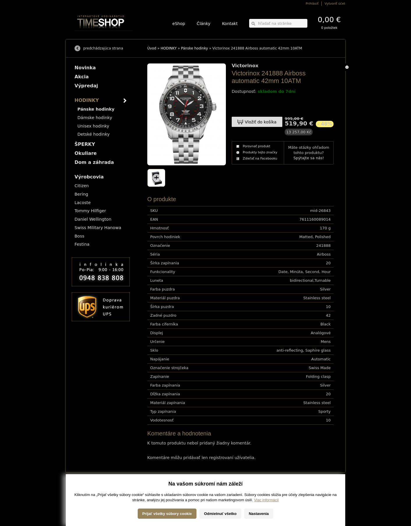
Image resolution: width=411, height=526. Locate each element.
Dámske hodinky (94, 117)
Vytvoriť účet (335, 4)
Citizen (82, 185)
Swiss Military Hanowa (98, 227)
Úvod (151, 48)
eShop (178, 23)
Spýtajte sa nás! (308, 158)
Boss (79, 236)
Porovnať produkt (256, 146)
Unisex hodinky (93, 126)
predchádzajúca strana (103, 48)
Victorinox (245, 65)
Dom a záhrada (94, 162)
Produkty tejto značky (260, 152)
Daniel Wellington (93, 219)
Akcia (82, 76)
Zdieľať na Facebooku (260, 158)
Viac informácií (266, 520)
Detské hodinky (93, 134)
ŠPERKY (85, 144)
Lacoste (83, 202)
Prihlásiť (312, 4)
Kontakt (230, 23)
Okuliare (86, 153)
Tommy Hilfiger (90, 210)
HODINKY (169, 48)
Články (203, 23)
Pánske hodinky (194, 48)
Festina (82, 244)
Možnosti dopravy (86, 488)
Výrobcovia (89, 177)
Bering (81, 194)
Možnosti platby (84, 492)
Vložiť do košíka (261, 122)
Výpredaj (86, 85)
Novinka (85, 67)
